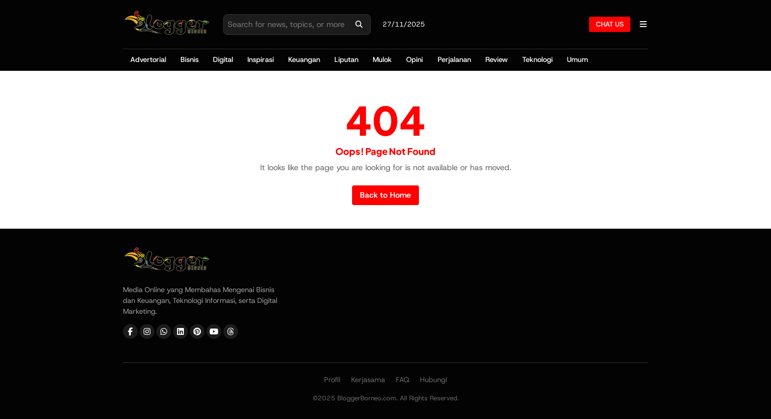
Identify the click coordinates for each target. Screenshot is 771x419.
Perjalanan (454, 59)
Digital (223, 59)
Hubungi (433, 380)
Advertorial (148, 59)
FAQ (402, 380)
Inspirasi (260, 59)
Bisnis (189, 59)
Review (496, 59)
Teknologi (537, 59)
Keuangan (304, 59)
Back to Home (385, 195)
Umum (577, 59)
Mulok (382, 59)
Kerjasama (368, 380)
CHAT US (609, 24)
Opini (414, 59)
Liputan (346, 59)
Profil (332, 380)
